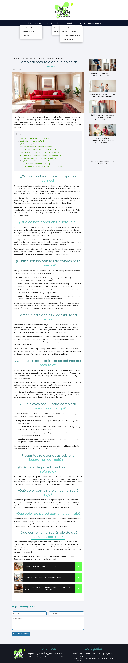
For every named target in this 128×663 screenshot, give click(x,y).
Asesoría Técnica (89, 653)
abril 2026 (31, 653)
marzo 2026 (40, 653)
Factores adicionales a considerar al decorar (36, 147)
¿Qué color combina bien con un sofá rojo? (38, 161)
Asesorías (37, 23)
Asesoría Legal (77, 653)
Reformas (104, 659)
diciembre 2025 (34, 655)
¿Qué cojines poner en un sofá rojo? (32, 141)
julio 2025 (36, 657)
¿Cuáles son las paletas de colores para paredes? (37, 144)
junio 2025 (43, 657)
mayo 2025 (52, 657)
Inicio (29, 23)
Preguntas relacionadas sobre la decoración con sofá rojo (40, 155)
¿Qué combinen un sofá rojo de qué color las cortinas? (42, 167)
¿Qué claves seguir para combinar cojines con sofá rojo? (40, 152)
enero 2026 (58, 653)
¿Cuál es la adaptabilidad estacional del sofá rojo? (38, 149)
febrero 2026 (49, 653)
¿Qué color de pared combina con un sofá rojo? (40, 158)
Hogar (79, 23)
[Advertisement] (64, 43)
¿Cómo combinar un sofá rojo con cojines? (35, 138)
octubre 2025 (45, 655)
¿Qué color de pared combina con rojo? (37, 164)
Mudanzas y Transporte (92, 23)
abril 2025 (60, 657)
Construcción (68, 23)
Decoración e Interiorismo (92, 655)
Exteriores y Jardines (87, 657)
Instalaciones (100, 657)
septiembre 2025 (56, 655)
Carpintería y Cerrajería (52, 23)
